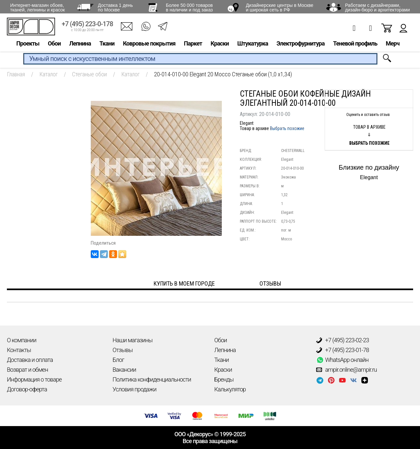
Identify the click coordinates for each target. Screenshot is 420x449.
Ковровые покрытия (149, 44)
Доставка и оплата (30, 359)
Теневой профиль (355, 44)
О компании (21, 340)
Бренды (224, 379)
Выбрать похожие (287, 128)
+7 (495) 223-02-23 (342, 340)
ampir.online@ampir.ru (346, 370)
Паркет (193, 44)
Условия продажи (135, 389)
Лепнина (80, 44)
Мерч (392, 44)
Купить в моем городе (184, 283)
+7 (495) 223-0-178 (87, 25)
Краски (220, 44)
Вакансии (124, 369)
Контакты (19, 349)
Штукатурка (252, 44)
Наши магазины (133, 340)
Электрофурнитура (301, 44)
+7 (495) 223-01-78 (342, 350)
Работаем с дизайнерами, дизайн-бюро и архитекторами (377, 7)
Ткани (106, 44)
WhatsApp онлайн (342, 360)
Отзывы (123, 349)
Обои (54, 44)
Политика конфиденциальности (152, 379)
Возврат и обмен (27, 369)
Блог (118, 359)
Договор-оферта (27, 389)
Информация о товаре (34, 379)
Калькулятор (230, 389)
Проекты (27, 44)
